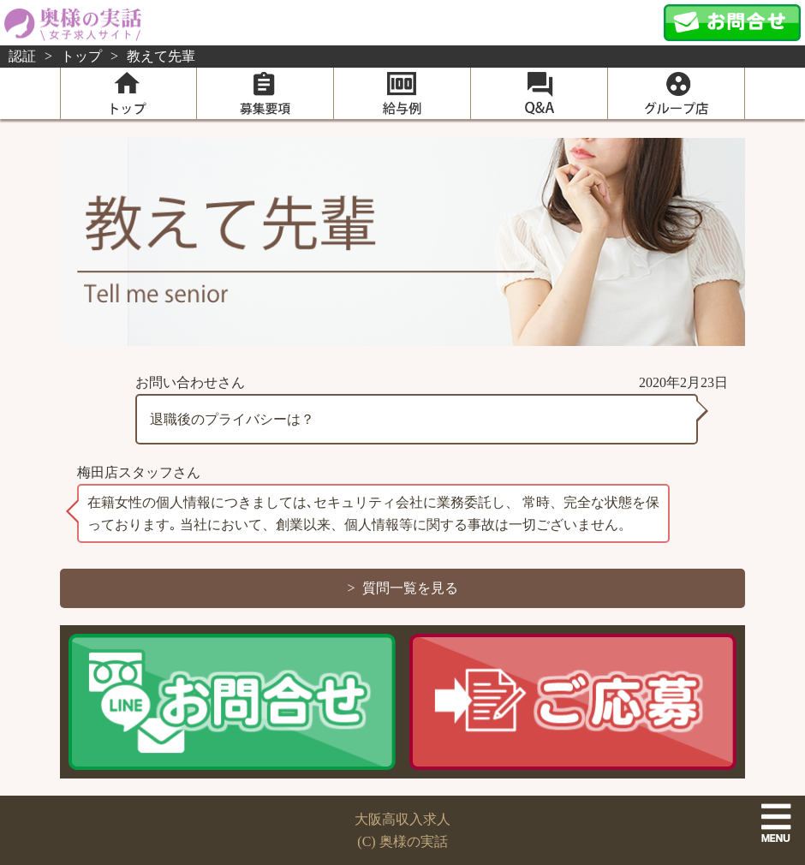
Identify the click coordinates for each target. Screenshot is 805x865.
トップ (81, 56)
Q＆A (539, 93)
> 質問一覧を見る (402, 588)
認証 (22, 56)
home (128, 93)
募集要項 (265, 93)
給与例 (402, 93)
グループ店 (676, 93)
